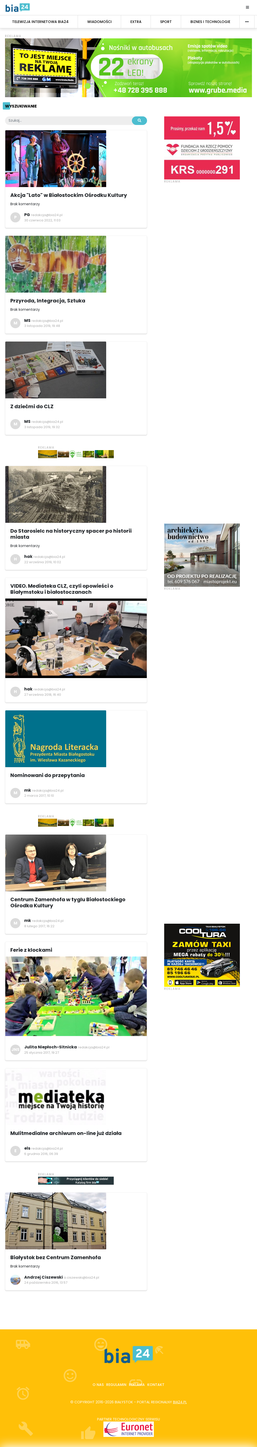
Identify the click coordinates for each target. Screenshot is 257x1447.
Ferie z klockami (31, 950)
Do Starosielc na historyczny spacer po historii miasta (71, 533)
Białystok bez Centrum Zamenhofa (55, 1257)
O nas (98, 1384)
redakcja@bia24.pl (47, 215)
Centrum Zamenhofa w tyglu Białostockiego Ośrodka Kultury (67, 902)
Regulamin (116, 1384)
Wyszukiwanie (21, 106)
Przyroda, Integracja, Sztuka (47, 300)
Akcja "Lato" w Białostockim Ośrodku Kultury (68, 195)
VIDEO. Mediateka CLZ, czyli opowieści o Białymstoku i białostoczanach (61, 589)
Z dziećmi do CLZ (31, 406)
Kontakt (155, 1384)
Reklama (137, 1384)
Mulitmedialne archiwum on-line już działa (66, 1133)
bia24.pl (180, 1402)
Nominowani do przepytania (47, 775)
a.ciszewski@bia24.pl (81, 1277)
